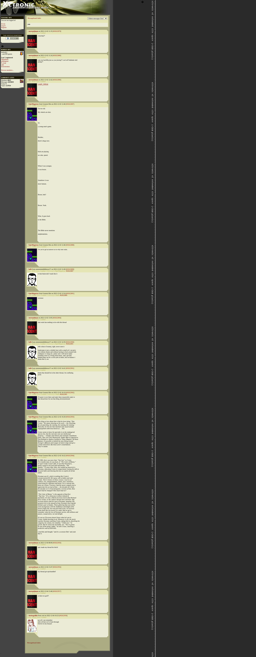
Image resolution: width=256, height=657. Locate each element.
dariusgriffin (33, 615)
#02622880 (57, 55)
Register (4, 27)
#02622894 (57, 318)
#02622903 (70, 417)
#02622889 (69, 269)
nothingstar (4, 61)
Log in (3, 26)
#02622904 (70, 455)
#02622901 (69, 368)
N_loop (3, 63)
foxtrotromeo (5, 66)
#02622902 (70, 392)
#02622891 (70, 293)
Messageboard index (34, 18)
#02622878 (57, 31)
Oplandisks (4, 59)
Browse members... (7, 70)
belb (30, 269)
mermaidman (33, 31)
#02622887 (70, 104)
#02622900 (69, 342)
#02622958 (63, 615)
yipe (2, 65)
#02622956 (57, 567)
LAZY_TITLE (43, 84)
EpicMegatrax (34, 104)
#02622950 (57, 543)
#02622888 (70, 245)
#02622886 (57, 80)
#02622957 (57, 591)
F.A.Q (3, 24)
